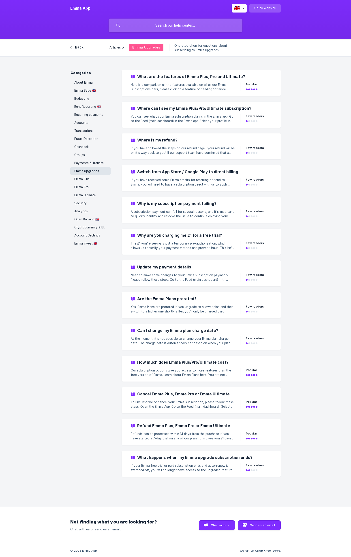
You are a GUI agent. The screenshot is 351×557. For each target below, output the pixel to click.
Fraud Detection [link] (86, 139)
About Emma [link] (83, 82)
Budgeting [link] (81, 98)
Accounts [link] (81, 122)
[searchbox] (175, 25)
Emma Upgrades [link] (86, 171)
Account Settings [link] (87, 235)
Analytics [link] (81, 211)
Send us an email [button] (262, 525)
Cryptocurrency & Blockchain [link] (92, 227)
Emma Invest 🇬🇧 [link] (85, 243)
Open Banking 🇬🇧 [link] (86, 219)
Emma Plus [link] (82, 179)
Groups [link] (79, 155)
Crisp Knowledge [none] (267, 550)
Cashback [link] (81, 147)
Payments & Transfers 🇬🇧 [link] (92, 163)
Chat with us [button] (220, 525)
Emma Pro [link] (81, 187)
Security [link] (80, 203)
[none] (80, 8)
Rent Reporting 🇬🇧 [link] (87, 106)
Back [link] (79, 47)
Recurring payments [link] (88, 114)
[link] (201, 83)
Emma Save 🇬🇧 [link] (85, 90)
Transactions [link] (83, 131)
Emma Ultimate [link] (85, 195)
